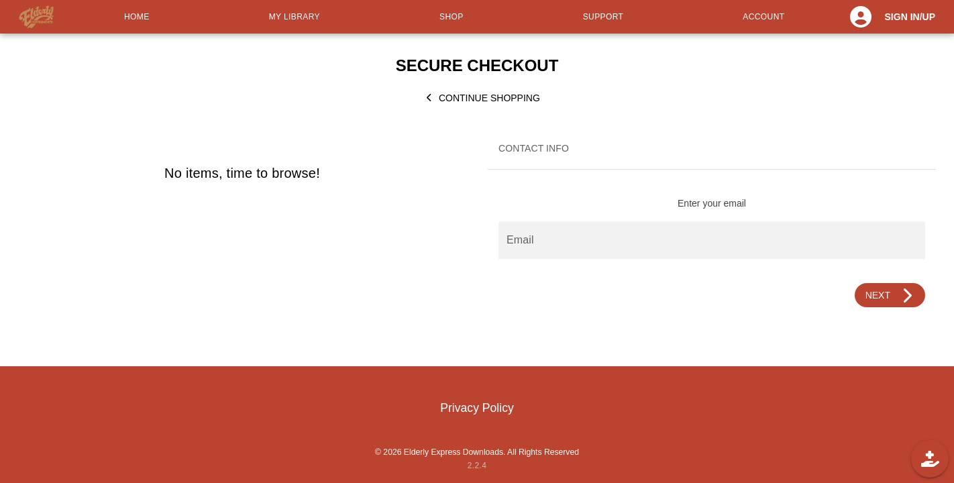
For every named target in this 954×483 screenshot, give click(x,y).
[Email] (712, 240)
